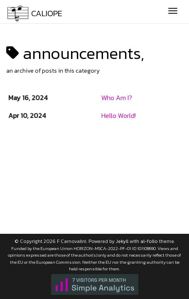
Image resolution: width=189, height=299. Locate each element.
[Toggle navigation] (172, 11)
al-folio (149, 241)
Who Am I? (116, 98)
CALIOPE (34, 12)
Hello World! (118, 115)
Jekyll (122, 241)
